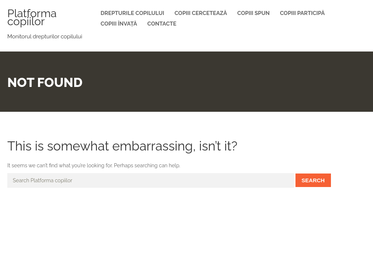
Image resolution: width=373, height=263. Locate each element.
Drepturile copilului (132, 13)
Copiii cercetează (200, 13)
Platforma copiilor (32, 17)
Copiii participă (302, 13)
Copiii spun (253, 13)
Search (313, 180)
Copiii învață (119, 23)
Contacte (162, 23)
